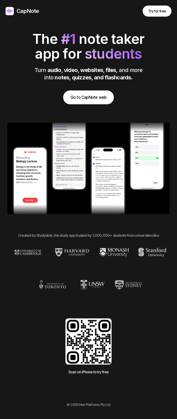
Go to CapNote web (88, 97)
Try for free (157, 11)
